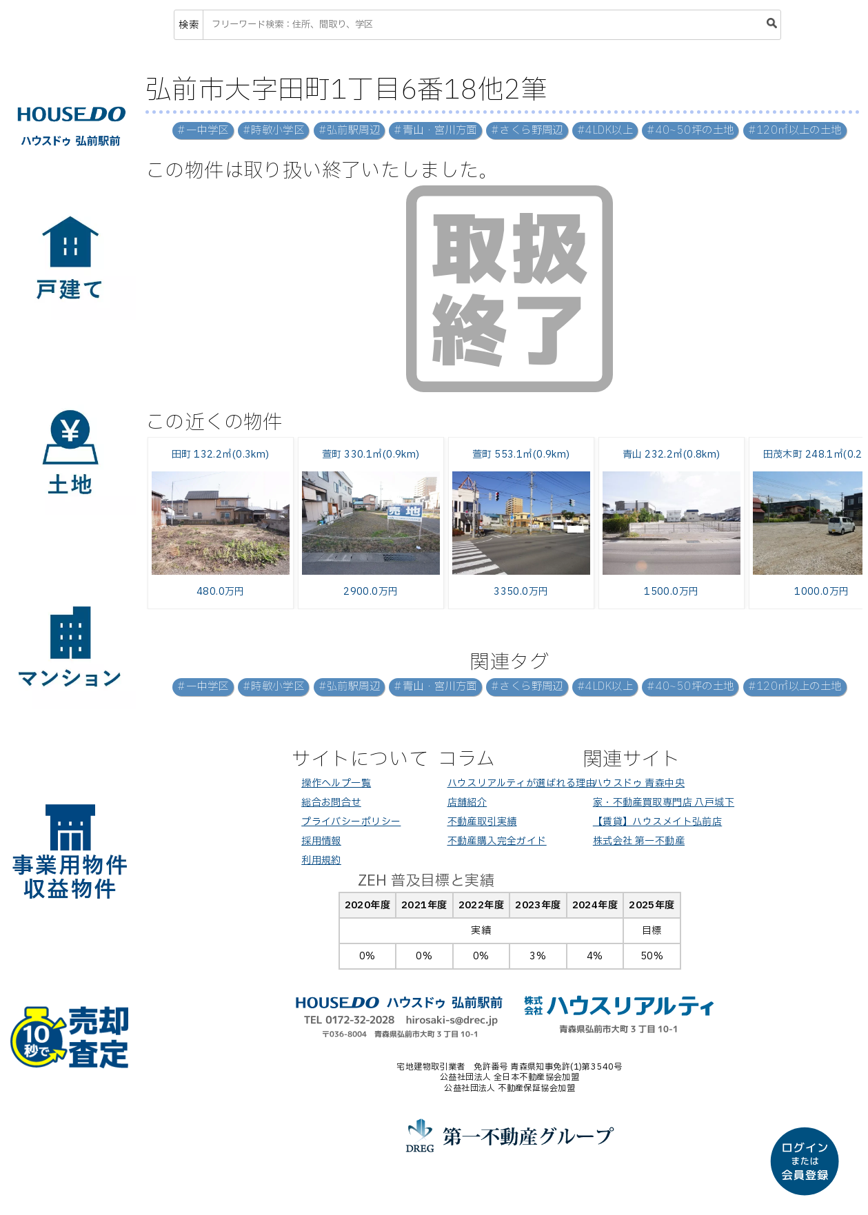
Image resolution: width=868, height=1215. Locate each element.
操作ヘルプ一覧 (336, 783)
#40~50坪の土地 (690, 131)
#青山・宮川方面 (435, 131)
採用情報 (321, 841)
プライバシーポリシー (351, 822)
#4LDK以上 (605, 131)
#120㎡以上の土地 (795, 131)
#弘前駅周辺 (350, 131)
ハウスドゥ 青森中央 (639, 783)
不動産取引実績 (482, 822)
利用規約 (321, 860)
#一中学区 (202, 131)
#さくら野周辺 (527, 131)
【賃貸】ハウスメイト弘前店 (657, 822)
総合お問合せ (331, 802)
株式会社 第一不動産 (639, 841)
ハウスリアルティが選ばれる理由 (521, 783)
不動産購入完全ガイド (497, 841)
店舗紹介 (467, 802)
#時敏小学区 (274, 131)
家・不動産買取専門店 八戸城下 (663, 802)
